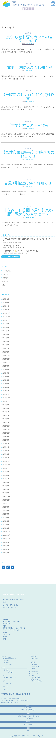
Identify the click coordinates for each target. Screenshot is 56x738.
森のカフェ (7, 689)
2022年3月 (6, 450)
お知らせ (28, 33)
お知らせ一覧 (34, 671)
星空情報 (5, 278)
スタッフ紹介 (8, 664)
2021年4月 (6, 489)
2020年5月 (6, 521)
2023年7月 (6, 412)
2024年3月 (6, 387)
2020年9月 (6, 507)
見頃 (3, 285)
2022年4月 (6, 447)
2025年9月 (6, 324)
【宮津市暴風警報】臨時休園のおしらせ (28, 154)
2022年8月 (6, 440)
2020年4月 (6, 524)
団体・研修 (35, 666)
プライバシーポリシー (37, 681)
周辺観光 (35, 658)
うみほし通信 (6, 271)
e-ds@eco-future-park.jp (10, 702)
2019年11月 (6, 535)
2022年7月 (6, 443)
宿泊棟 (6, 670)
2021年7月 (6, 479)
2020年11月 (6, 500)
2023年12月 (6, 394)
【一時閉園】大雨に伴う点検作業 (28, 96)
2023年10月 (6, 401)
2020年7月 (6, 514)
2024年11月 (6, 359)
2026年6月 (6, 299)
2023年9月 (6, 405)
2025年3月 (6, 345)
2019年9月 (6, 542)
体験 (33, 668)
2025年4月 (6, 341)
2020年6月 (6, 517)
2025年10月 (6, 320)
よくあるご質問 (35, 677)
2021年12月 (6, 461)
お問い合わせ (34, 679)
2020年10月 (6, 503)
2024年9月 (6, 366)
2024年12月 (6, 355)
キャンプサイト (8, 672)
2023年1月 (6, 422)
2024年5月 (6, 380)
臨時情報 (5, 281)
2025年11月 (6, 317)
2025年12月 (6, 313)
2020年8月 (6, 510)
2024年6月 (6, 376)
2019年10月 (6, 539)
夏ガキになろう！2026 (11, 246)
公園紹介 (6, 660)
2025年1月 (6, 352)
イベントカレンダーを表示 (10, 256)
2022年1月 (6, 457)
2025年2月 (6, 348)
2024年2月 (6, 391)
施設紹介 (6, 662)
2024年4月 (6, 383)
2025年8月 (6, 327)
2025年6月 (6, 334)
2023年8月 (6, 408)
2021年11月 (6, 465)
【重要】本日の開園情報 (28, 125)
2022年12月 (6, 426)
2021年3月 (6, 493)
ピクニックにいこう (10, 677)
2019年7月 (6, 549)
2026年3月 (6, 309)
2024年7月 (6, 373)
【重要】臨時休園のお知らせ (28, 67)
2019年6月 (6, 553)
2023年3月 (6, 419)
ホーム (4, 656)
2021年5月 (6, 486)
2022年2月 (6, 454)
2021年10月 (6, 468)
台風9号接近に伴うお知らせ (28, 183)
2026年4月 (6, 306)
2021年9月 (6, 472)
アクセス (33, 675)
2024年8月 (6, 369)
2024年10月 (6, 362)
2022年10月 (6, 433)
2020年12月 (6, 496)
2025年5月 (6, 338)
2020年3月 (6, 528)
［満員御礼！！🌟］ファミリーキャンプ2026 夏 (21, 251)
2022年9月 (6, 436)
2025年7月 (6, 331)
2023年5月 (6, 415)
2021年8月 (6, 475)
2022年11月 (6, 429)
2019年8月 (6, 546)
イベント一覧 (34, 673)
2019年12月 (6, 531)
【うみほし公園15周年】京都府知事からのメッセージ (28, 212)
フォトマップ (8, 683)
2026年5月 (6, 302)
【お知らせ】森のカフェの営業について (28, 39)
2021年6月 (6, 482)
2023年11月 (6, 398)
